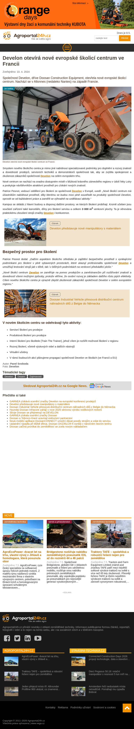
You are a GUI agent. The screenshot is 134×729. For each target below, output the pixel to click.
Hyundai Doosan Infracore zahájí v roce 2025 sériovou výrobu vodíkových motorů (56, 409)
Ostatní (21, 376)
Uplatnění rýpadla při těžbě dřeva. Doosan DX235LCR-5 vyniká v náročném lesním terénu (61, 423)
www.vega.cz (37, 723)
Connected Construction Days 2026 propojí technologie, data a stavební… (109, 658)
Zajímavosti (36, 376)
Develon (46, 176)
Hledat (124, 38)
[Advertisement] (67, 469)
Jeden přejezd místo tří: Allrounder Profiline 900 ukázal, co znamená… (41, 688)
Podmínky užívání (80, 707)
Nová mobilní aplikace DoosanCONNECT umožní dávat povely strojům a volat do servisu (60, 421)
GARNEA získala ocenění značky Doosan (33, 415)
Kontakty (50, 707)
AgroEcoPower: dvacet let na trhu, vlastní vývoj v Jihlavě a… (40, 658)
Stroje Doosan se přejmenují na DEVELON (34, 412)
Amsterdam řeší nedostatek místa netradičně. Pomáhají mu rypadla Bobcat (107, 689)
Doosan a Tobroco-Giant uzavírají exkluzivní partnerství (41, 418)
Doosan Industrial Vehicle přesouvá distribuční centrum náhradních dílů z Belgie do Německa (62, 407)
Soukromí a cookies (104, 707)
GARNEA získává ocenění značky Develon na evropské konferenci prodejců (53, 401)
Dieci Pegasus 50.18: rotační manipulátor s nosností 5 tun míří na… (109, 673)
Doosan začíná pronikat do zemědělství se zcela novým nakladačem (48, 426)
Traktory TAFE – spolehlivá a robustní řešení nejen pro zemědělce (42, 673)
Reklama (63, 707)
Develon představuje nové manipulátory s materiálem (85, 228)
